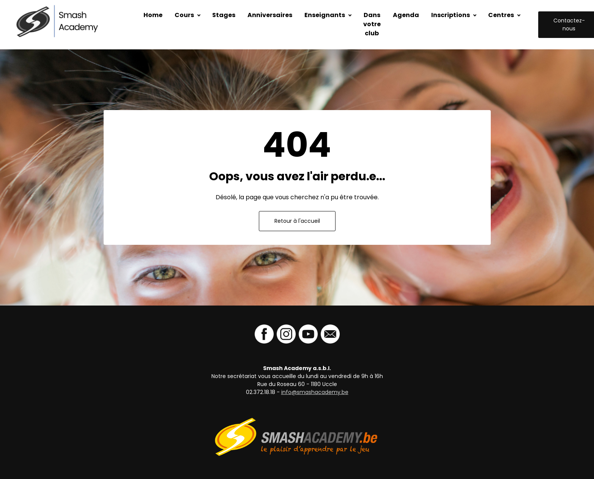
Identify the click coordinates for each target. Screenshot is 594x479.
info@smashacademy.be (314, 392)
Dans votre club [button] (372, 24)
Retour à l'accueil (297, 221)
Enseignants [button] (324, 15)
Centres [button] (501, 15)
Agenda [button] (406, 15)
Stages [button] (223, 15)
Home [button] (152, 15)
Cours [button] (184, 15)
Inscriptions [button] (450, 15)
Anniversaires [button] (269, 15)
